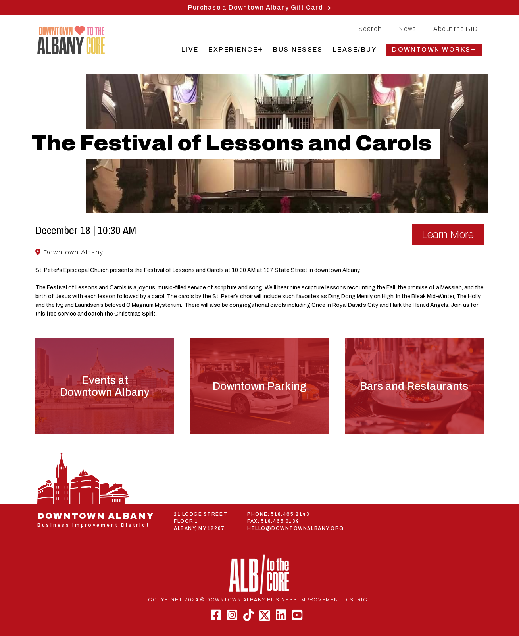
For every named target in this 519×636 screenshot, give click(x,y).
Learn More (448, 234)
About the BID (455, 28)
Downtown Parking (259, 386)
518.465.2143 (290, 514)
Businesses (298, 49)
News (407, 28)
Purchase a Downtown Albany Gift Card (255, 7)
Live (190, 49)
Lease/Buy (355, 49)
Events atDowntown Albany (105, 386)
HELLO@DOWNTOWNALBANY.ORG (295, 528)
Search (370, 28)
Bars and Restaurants (414, 386)
